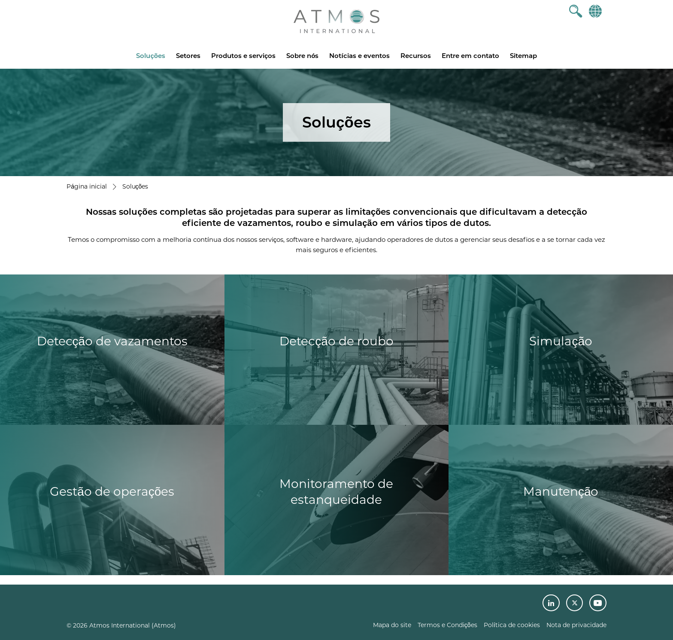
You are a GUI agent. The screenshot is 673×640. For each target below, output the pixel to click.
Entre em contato (470, 56)
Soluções (150, 56)
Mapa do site (392, 625)
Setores (188, 56)
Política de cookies (512, 625)
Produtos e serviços (243, 56)
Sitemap (523, 56)
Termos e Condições (447, 625)
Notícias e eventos (359, 56)
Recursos (415, 56)
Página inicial (87, 186)
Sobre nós (302, 56)
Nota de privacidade (576, 625)
